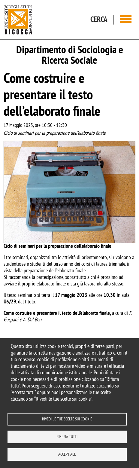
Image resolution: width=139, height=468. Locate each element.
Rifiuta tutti (67, 436)
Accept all (67, 454)
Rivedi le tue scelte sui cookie (67, 419)
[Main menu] (125, 19)
